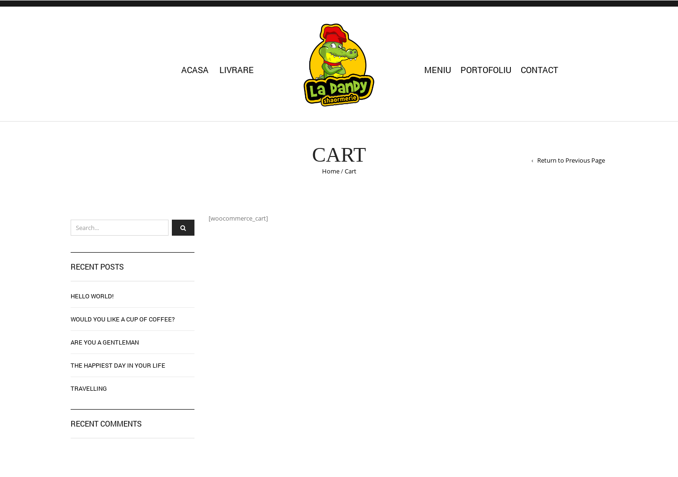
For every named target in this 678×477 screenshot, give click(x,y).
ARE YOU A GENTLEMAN (105, 342)
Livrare (236, 69)
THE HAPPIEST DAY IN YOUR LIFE (118, 365)
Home (330, 171)
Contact (539, 69)
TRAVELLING (89, 388)
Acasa (195, 69)
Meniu (437, 69)
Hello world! (92, 296)
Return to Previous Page (571, 160)
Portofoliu (485, 69)
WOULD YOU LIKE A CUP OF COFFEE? (123, 319)
